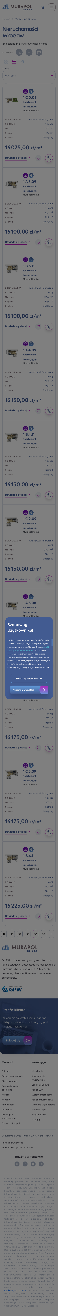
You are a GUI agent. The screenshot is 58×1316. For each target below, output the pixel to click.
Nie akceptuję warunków (29, 678)
